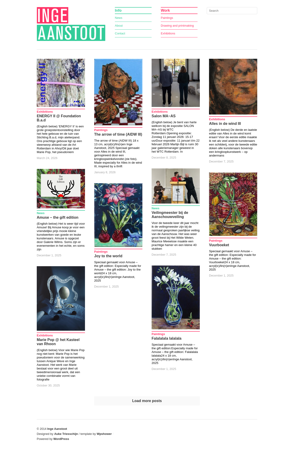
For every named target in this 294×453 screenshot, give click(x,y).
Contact (120, 33)
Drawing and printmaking (177, 25)
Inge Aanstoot (57, 429)
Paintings (167, 18)
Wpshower (104, 434)
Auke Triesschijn (66, 434)
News (118, 18)
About (119, 25)
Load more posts (147, 401)
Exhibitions (168, 33)
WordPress (61, 439)
